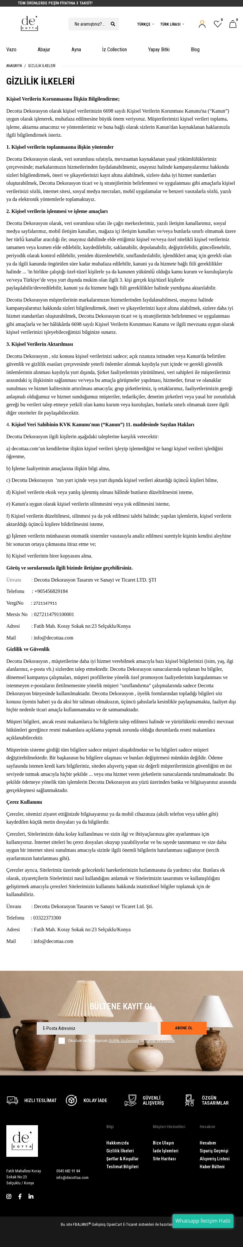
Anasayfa (14, 66)
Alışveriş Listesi (215, 1158)
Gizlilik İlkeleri (41, 66)
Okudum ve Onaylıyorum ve (121, 1041)
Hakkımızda (117, 1142)
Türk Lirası (170, 24)
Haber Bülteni (212, 1166)
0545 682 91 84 (68, 1171)
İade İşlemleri (165, 1150)
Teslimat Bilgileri (122, 1166)
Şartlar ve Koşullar (160, 1040)
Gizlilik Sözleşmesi (124, 1040)
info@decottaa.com (72, 1177)
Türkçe (143, 24)
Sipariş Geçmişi (214, 1150)
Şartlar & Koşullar (122, 1158)
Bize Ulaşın (163, 1142)
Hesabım (208, 1142)
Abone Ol (183, 1028)
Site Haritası (164, 1158)
